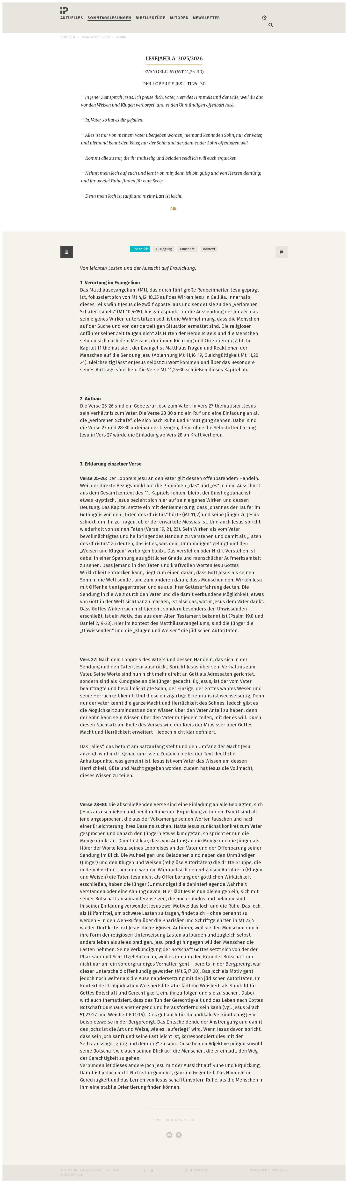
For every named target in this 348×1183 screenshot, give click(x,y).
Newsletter (206, 17)
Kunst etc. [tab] (187, 249)
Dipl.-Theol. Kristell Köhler (174, 1120)
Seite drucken (199, 1170)
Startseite (68, 37)
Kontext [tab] (209, 249)
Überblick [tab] (140, 249)
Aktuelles (71, 17)
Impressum (280, 1170)
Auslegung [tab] (164, 249)
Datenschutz (259, 1170)
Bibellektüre (150, 17)
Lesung (121, 37)
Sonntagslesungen (109, 17)
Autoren (179, 17)
